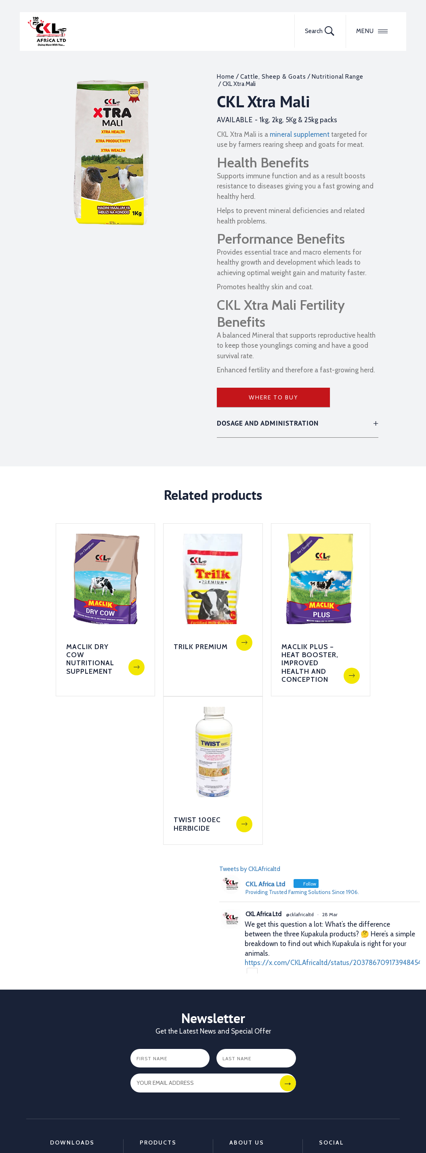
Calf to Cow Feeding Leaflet (72, 1058)
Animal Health (160, 1017)
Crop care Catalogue (64, 1039)
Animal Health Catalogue (70, 1021)
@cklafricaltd (300, 774)
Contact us (244, 1028)
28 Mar (330, 774)
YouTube (331, 1051)
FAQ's (237, 1051)
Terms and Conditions (141, 1130)
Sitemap (89, 1130)
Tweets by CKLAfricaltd (249, 728)
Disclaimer (197, 1130)
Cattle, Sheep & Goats (273, 76)
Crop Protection (163, 1028)
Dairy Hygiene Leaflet (70, 1095)
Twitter (329, 1028)
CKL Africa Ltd (263, 773)
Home (226, 76)
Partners (241, 1017)
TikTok (328, 1062)
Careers (240, 1040)
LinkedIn (331, 1040)
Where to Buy (273, 397)
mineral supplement (299, 134)
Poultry (150, 1040)
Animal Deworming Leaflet (77, 1077)
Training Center (251, 1062)
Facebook (332, 1017)
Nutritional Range (337, 76)
